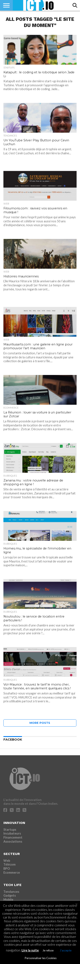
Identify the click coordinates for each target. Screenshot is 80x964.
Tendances (11, 891)
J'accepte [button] (65, 950)
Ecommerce (11, 872)
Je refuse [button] (48, 950)
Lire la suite (30, 950)
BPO (6, 868)
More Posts (39, 722)
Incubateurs (12, 833)
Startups (9, 829)
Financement (12, 837)
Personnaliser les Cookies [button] (41, 958)
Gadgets (9, 895)
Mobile (8, 899)
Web (6, 860)
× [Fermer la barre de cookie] (76, 904)
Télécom (9, 864)
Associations (12, 841)
